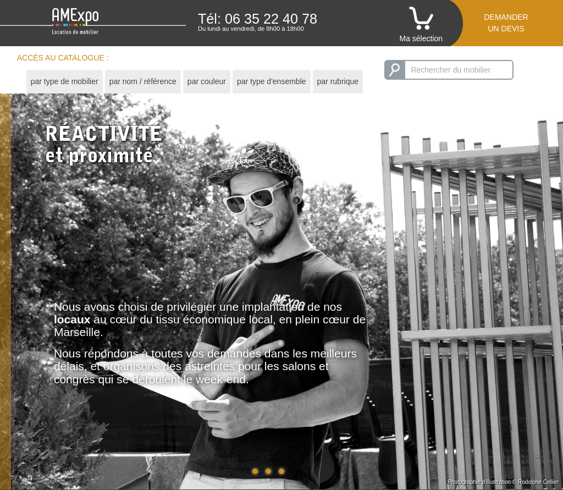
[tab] (64, 81)
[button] (255, 471)
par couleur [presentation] (206, 81)
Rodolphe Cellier (538, 482)
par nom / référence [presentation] (142, 81)
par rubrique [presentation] (338, 81)
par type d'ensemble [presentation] (271, 81)
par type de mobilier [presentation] (64, 81)
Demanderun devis (506, 23)
